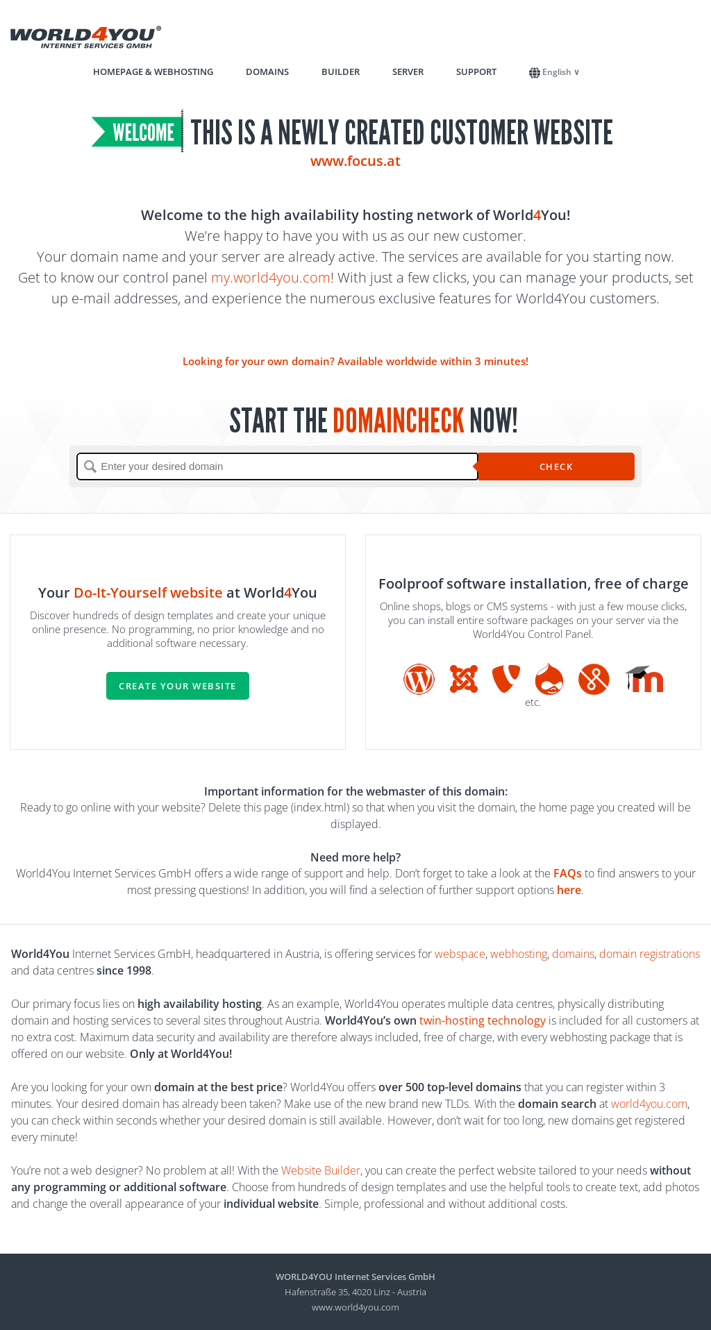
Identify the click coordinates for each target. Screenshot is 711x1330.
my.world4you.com (271, 277)
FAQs (567, 873)
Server (408, 71)
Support (476, 71)
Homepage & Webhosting (153, 71)
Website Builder (320, 1170)
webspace (460, 953)
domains (573, 953)
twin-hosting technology (482, 1020)
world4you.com (649, 1103)
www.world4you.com (355, 1307)
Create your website (178, 686)
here (569, 890)
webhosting (518, 953)
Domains (267, 71)
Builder (340, 71)
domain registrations (649, 953)
